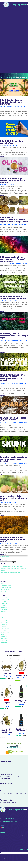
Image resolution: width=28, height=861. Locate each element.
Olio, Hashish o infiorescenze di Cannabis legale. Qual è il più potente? (14, 219)
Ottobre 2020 (4, 642)
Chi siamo (4, 837)
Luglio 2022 (4, 617)
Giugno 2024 (4, 605)
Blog (2, 583)
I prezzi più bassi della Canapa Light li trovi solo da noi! (13, 498)
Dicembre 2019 (4, 646)
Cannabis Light (5, 839)
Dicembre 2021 (4, 626)
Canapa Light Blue (6, 835)
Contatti (4, 843)
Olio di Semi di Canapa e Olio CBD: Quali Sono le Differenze (12, 102)
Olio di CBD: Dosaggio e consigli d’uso (11, 142)
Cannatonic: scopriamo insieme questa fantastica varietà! (12, 539)
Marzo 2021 (4, 638)
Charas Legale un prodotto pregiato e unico (13, 418)
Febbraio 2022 (4, 622)
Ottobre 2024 (4, 601)
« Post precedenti (4, 556)
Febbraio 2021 (4, 640)
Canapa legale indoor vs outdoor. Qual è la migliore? (13, 297)
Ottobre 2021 (4, 630)
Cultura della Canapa (12, 106)
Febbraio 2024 (4, 613)
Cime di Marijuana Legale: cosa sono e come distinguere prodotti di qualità (12, 377)
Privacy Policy (19, 843)
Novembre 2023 (5, 615)
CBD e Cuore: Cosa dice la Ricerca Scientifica (12, 574)
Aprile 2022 (4, 619)
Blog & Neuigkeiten (20, 841)
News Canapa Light (6, 587)
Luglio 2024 (4, 603)
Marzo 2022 (4, 620)
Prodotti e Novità (22, 106)
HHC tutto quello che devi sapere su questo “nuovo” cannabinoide (12, 259)
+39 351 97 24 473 (9, 818)
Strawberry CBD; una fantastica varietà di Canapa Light (14, 335)
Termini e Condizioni (21, 844)
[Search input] (13, 853)
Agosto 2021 (4, 634)
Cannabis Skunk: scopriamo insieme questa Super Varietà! (13, 459)
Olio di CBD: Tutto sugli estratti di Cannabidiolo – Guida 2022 (12, 180)
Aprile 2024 (4, 609)
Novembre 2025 (5, 599)
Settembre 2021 (5, 632)
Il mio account (19, 839)
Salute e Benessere (4, 108)
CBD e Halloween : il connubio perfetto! (10, 572)
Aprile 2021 (4, 636)
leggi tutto (3, 118)
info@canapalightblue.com (10, 821)
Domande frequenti (6, 844)
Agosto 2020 (4, 644)
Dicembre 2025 (4, 597)
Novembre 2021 (5, 628)
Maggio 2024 (4, 607)
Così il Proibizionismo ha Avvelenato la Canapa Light (14, 566)
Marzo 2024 (4, 611)
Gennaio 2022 (4, 624)
